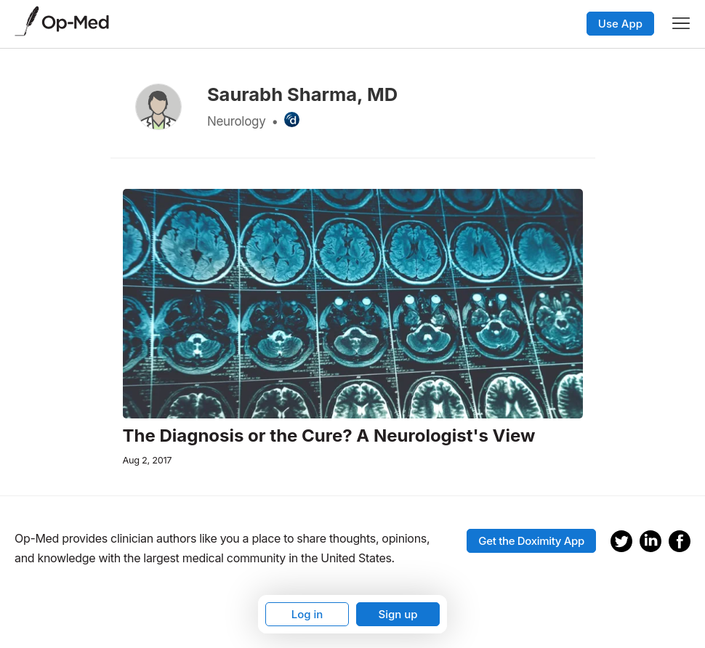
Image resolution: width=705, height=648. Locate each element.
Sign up (397, 614)
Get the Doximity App (531, 541)
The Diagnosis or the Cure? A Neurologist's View (329, 436)
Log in (307, 614)
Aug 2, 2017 (147, 460)
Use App (620, 24)
